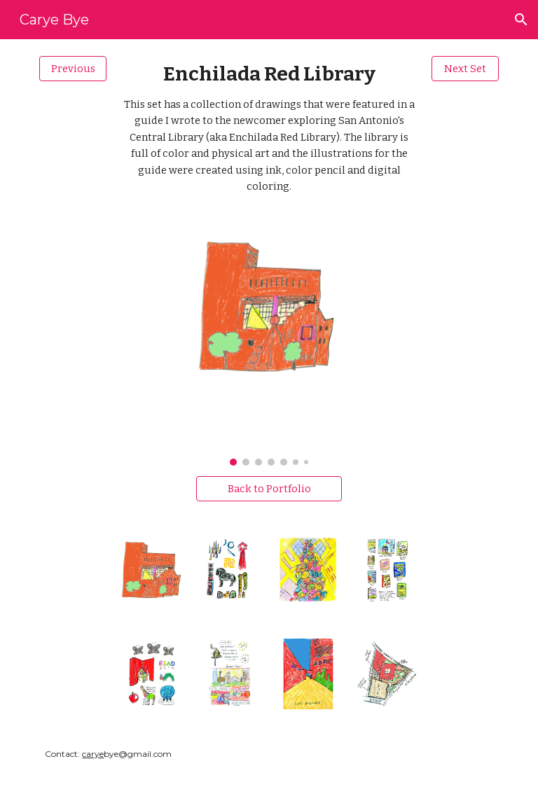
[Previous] (72, 68)
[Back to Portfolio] (268, 488)
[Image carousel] (268, 350)
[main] (269, 128)
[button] (521, 19)
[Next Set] (464, 68)
